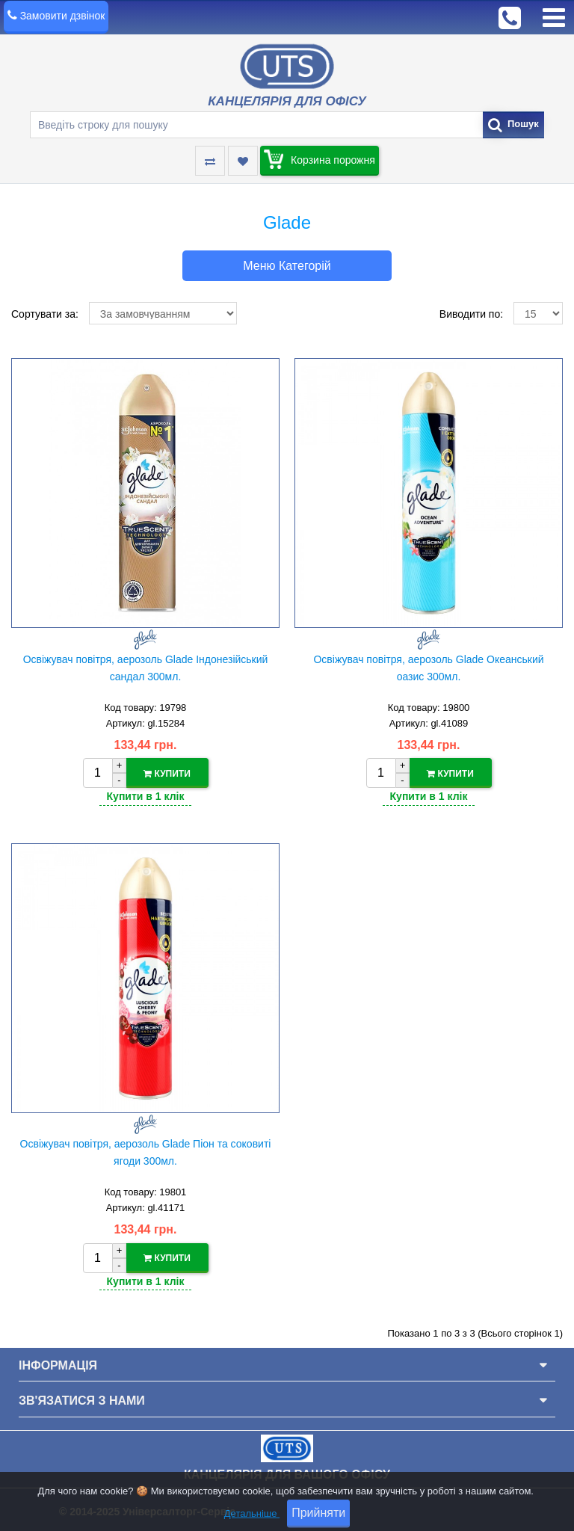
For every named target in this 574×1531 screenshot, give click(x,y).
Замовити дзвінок (62, 16)
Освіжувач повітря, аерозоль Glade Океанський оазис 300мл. (428, 667)
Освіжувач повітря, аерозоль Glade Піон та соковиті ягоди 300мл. (145, 1152)
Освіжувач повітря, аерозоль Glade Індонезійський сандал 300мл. (145, 667)
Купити (167, 773)
